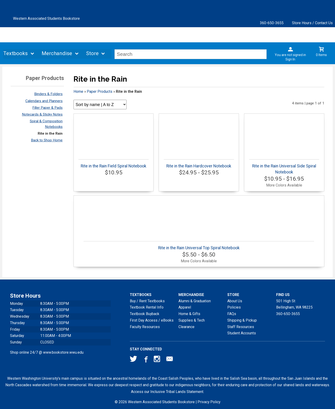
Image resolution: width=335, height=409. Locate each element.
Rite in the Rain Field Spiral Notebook (113, 163)
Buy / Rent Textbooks (147, 301)
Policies (234, 307)
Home (78, 91)
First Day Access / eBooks (152, 320)
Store (92, 54)
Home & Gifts (189, 314)
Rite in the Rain (50, 133)
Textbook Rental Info (147, 307)
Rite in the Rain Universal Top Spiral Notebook (199, 245)
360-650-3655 (272, 23)
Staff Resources (240, 327)
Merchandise (57, 54)
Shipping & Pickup (242, 320)
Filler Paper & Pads (47, 108)
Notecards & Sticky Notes (42, 114)
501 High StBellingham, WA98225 (294, 304)
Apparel (184, 307)
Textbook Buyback (144, 314)
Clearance (186, 327)
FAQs (231, 314)
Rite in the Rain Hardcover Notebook (199, 163)
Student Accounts (241, 333)
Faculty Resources (145, 327)
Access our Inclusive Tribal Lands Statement (167, 391)
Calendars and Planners (44, 101)
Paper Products (99, 91)
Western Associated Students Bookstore (46, 18)
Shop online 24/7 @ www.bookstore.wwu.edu (47, 352)
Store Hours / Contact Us (312, 23)
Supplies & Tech (191, 320)
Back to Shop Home (47, 140)
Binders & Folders (48, 94)
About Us (234, 301)
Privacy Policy (209, 402)
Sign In (290, 59)
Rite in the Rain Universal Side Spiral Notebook (284, 166)
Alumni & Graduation (194, 301)
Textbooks (15, 54)
